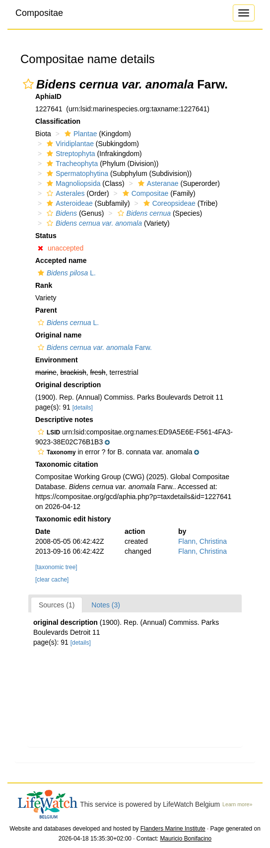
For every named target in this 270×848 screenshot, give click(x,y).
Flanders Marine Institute (172, 828)
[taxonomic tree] (56, 567)
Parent (46, 310)
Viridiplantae (69, 144)
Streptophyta (69, 154)
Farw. (93, 347)
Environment (56, 360)
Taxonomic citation (66, 464)
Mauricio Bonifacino (185, 838)
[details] (82, 407)
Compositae (39, 13)
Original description (68, 385)
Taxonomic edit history (73, 519)
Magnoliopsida (72, 183)
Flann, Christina (202, 541)
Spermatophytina (76, 173)
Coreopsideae (168, 203)
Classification (57, 121)
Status (46, 236)
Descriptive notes (64, 420)
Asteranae (157, 183)
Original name (58, 335)
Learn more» (237, 804)
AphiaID (48, 96)
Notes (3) (105, 605)
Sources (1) (56, 605)
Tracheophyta (71, 164)
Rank (43, 285)
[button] (28, 84)
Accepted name (60, 260)
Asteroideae (68, 203)
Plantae (79, 134)
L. (65, 273)
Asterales (64, 193)
